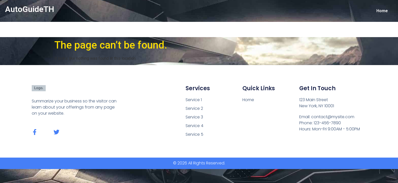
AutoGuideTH (29, 9)
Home (382, 10)
